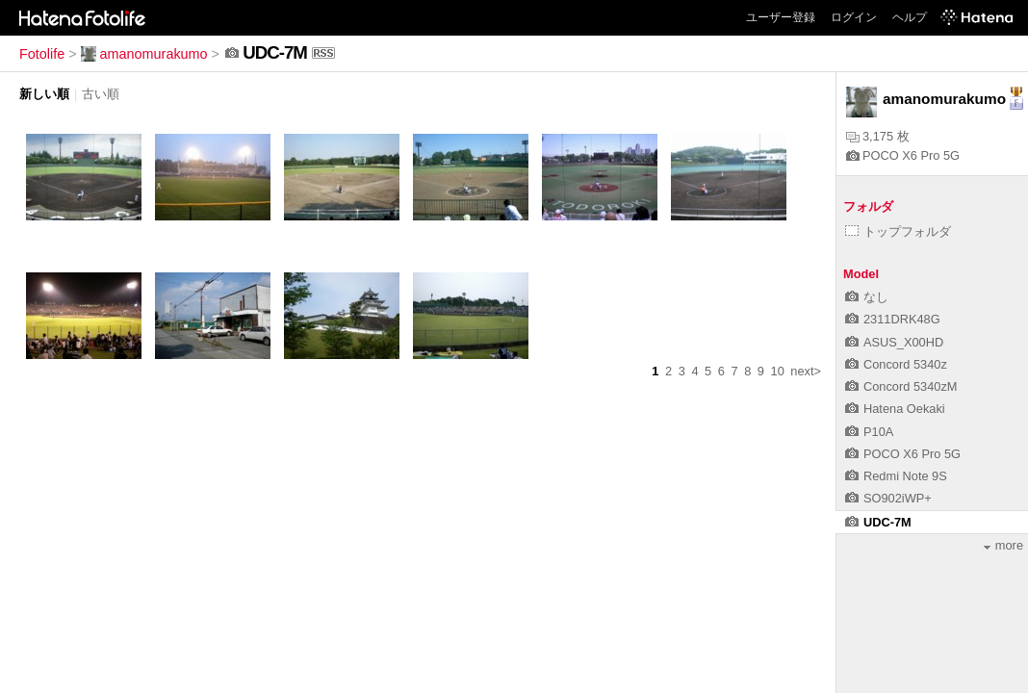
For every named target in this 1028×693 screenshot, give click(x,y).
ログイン (854, 17)
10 (777, 371)
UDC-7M (878, 522)
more (1003, 545)
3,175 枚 (878, 136)
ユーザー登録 (780, 17)
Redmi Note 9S (896, 476)
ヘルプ (909, 17)
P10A (869, 431)
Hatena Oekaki (895, 408)
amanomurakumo (144, 54)
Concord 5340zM (901, 386)
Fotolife (41, 54)
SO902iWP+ (888, 498)
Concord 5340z (896, 364)
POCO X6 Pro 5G (903, 155)
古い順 (100, 94)
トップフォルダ (898, 231)
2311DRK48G (892, 319)
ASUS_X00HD (894, 342)
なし (866, 297)
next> (805, 371)
